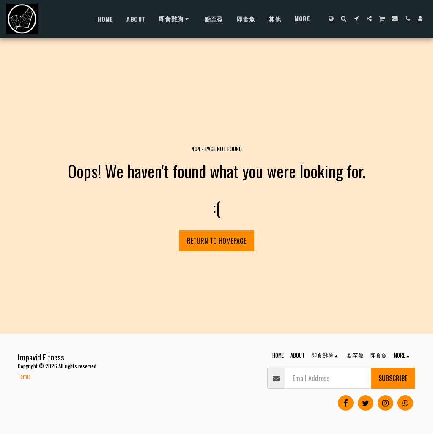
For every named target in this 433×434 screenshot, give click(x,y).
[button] (344, 19)
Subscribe (392, 378)
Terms (24, 376)
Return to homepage (216, 241)
